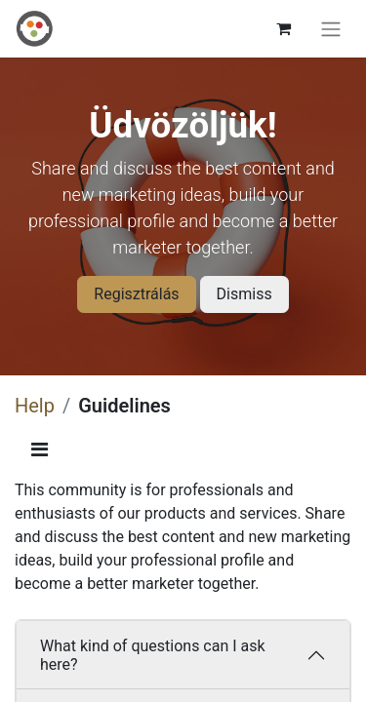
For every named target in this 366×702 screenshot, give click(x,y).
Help (35, 405)
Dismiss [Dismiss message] (244, 294)
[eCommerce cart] (283, 28)
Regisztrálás (136, 294)
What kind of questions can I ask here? (152, 655)
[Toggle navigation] (330, 29)
